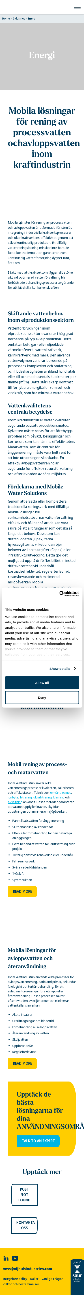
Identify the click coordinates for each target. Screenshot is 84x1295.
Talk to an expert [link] (38, 1140)
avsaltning (15, 802)
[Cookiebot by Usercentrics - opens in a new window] (60, 594)
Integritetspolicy (15, 1279)
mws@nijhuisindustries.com (27, 1268)
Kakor (34, 1279)
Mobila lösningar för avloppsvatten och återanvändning (32, 958)
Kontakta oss (25, 1225)
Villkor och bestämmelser (21, 1284)
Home (6, 19)
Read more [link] (22, 891)
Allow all (42, 683)
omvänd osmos (60, 792)
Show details (60, 668)
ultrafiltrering (42, 797)
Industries (19, 19)
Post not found (24, 1195)
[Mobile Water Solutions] (3, 7)
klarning (59, 797)
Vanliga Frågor (52, 1279)
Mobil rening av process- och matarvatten (37, 768)
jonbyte (13, 797)
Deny (42, 697)
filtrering (26, 797)
